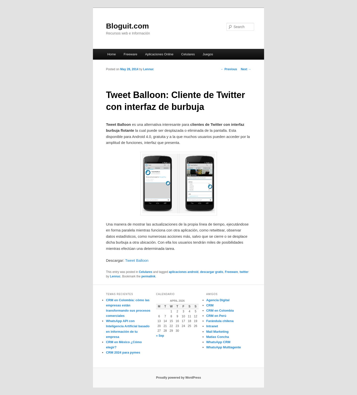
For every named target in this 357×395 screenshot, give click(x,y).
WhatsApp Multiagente (223, 347)
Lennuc (148, 69)
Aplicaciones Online (159, 54)
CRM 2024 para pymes (123, 352)
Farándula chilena (220, 321)
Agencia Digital (218, 300)
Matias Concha (217, 337)
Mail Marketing (217, 331)
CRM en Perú (216, 316)
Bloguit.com (127, 26)
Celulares (188, 54)
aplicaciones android (183, 272)
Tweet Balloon (137, 260)
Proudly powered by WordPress (178, 377)
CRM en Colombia (220, 310)
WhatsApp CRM (218, 342)
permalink (148, 276)
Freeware (130, 54)
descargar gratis (211, 272)
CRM (210, 305)
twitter (243, 272)
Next (246, 69)
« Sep (160, 335)
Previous (229, 69)
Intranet (212, 326)
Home (111, 54)
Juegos (208, 54)
